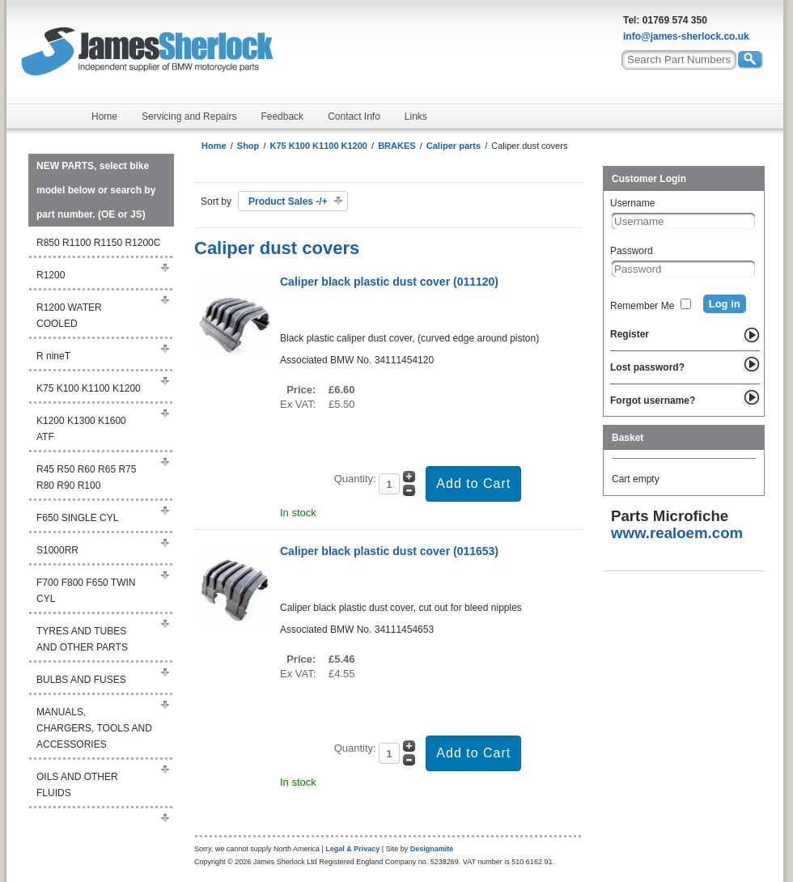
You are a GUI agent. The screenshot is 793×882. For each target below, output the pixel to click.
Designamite (432, 849)
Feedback (282, 116)
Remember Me (642, 306)
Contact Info (354, 116)
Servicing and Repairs (189, 116)
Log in (724, 304)
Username (632, 203)
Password (631, 251)
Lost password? (647, 367)
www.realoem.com (677, 532)
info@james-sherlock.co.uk (686, 36)
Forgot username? (652, 400)
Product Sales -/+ (288, 201)
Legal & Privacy (352, 849)
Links (416, 116)
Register (629, 334)
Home (104, 116)
